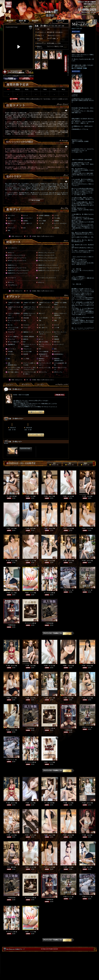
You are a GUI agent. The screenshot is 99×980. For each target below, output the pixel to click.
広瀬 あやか (86, 560)
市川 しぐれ (67, 528)
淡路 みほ (30, 528)
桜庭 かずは (48, 560)
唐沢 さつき (29, 560)
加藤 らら (68, 803)
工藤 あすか (67, 560)
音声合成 (49, 623)
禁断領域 (11, 625)
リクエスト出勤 (49, 592)
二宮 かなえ (10, 560)
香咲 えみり (67, 665)
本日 (54, 464)
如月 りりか (86, 528)
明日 (69, 464)
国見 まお (30, 803)
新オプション (68, 590)
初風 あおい (48, 496)
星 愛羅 (11, 867)
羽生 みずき (48, 528)
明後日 (85, 464)
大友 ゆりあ (86, 698)
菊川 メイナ (29, 592)
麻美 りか (68, 698)
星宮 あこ (11, 592)
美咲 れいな (67, 496)
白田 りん (30, 496)
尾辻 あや (11, 528)
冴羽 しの (68, 867)
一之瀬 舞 (11, 496)
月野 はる (87, 496)
